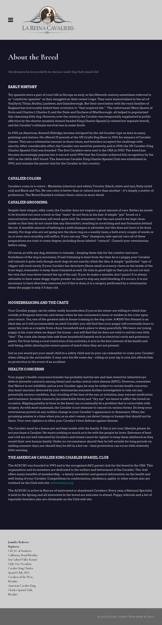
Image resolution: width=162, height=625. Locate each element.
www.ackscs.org (62, 482)
